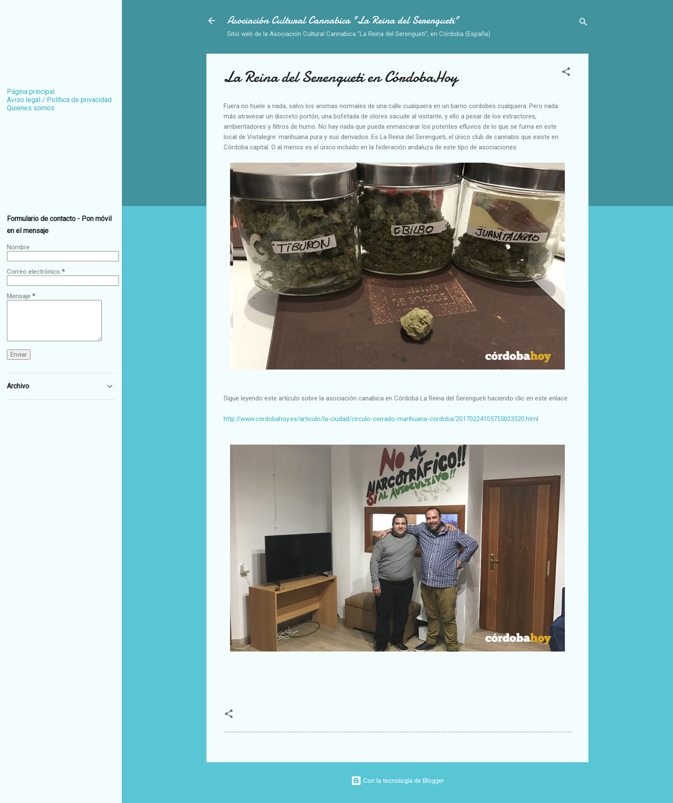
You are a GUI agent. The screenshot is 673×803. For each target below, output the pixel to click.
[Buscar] (583, 23)
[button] (566, 73)
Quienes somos (31, 108)
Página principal (31, 92)
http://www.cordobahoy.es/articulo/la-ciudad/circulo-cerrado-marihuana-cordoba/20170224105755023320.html (381, 419)
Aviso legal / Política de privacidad (59, 100)
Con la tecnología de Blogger (397, 781)
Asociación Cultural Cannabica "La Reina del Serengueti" (343, 20)
